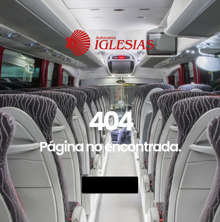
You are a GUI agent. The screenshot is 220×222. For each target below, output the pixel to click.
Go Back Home (110, 185)
